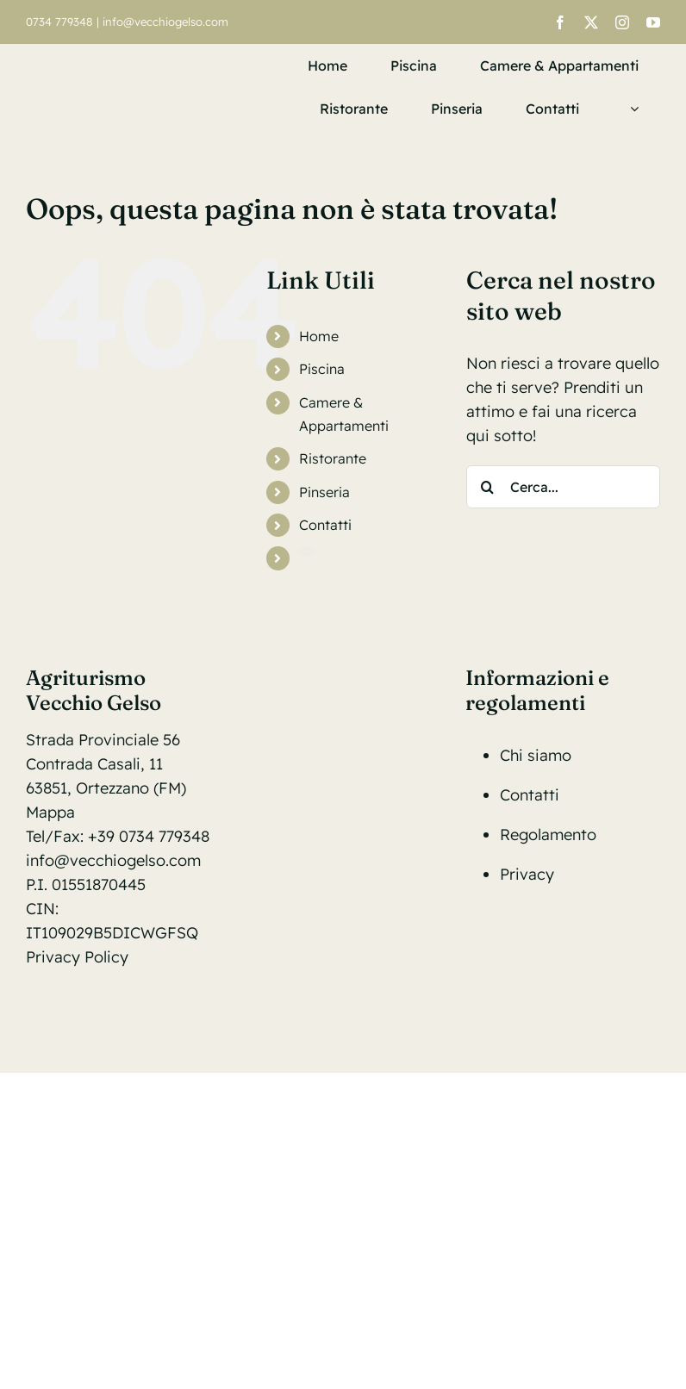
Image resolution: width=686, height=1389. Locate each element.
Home (319, 336)
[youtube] (653, 22)
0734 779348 (59, 21)
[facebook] (560, 22)
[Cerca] (487, 486)
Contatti (325, 524)
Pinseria (324, 492)
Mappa (50, 812)
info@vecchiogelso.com (165, 21)
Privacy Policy (77, 957)
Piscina (322, 368)
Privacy (527, 874)
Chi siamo (535, 755)
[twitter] (591, 22)
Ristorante (332, 458)
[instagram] (622, 22)
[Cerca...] (563, 486)
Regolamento (548, 834)
